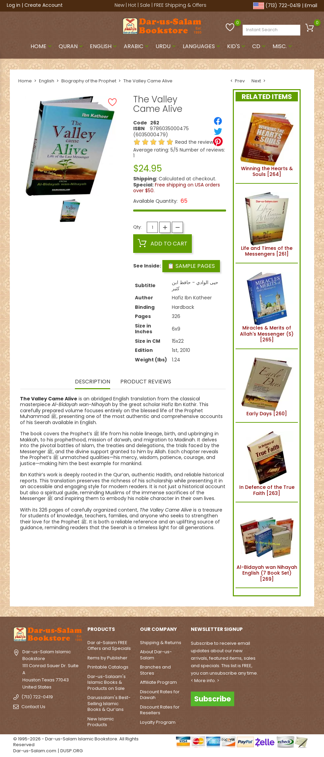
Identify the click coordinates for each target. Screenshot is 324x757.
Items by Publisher (107, 658)
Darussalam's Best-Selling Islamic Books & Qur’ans (108, 703)
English (104, 46)
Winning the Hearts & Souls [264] (266, 143)
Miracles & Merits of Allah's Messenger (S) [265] (266, 306)
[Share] (218, 121)
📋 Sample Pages (191, 266)
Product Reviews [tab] (145, 382)
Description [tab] (92, 382)
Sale (145, 5)
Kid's (237, 46)
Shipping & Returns (160, 642)
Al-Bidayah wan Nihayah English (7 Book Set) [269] (267, 545)
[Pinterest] (218, 141)
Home (42, 46)
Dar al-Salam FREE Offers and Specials (109, 645)
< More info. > (205, 680)
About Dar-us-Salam (156, 655)
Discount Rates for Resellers (160, 710)
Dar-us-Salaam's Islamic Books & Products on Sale (106, 682)
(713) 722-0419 (283, 5)
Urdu (166, 46)
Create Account (43, 5)
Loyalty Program (158, 722)
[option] (70, 210)
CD (259, 46)
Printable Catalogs (107, 667)
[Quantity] (152, 227)
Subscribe (212, 699)
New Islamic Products (100, 722)
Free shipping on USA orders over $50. (176, 187)
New (119, 5)
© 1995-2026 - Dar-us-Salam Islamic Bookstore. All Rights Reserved (76, 742)
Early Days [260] (266, 386)
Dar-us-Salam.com (34, 751)
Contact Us (33, 706)
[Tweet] (218, 131)
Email (311, 5)
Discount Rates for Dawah (160, 695)
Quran (71, 46)
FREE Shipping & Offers (180, 5)
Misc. (282, 46)
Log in (13, 5)
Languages (202, 46)
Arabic (137, 46)
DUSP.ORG (71, 751)
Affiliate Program (158, 682)
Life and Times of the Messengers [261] (266, 223)
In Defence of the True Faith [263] (267, 462)
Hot (132, 5)
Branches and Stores (155, 670)
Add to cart (162, 243)
